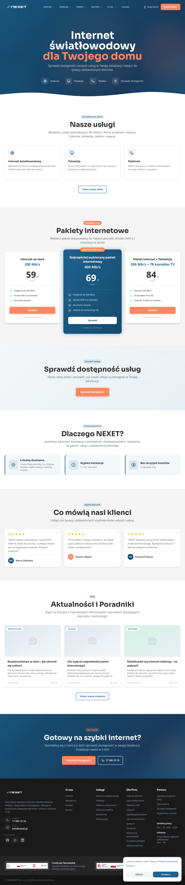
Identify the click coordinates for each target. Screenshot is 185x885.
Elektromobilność (134, 845)
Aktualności (70, 800)
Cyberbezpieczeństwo (136, 814)
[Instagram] (15, 840)
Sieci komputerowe (135, 819)
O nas (112, 6)
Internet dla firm (134, 796)
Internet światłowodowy (107, 796)
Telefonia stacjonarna (106, 805)
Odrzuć (139, 874)
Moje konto (150, 6)
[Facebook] (7, 840)
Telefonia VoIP (133, 805)
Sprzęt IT (130, 823)
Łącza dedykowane (135, 800)
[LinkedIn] (22, 840)
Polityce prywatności (168, 861)
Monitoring (101, 814)
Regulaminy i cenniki (166, 813)
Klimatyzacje (102, 819)
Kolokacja (131, 828)
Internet (48, 6)
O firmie (69, 796)
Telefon (81, 6)
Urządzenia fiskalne (135, 841)
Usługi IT (130, 809)
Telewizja (65, 6)
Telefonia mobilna (104, 809)
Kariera (68, 809)
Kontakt (126, 6)
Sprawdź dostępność (166, 808)
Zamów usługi (170, 7)
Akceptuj (165, 874)
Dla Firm (96, 6)
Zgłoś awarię (163, 804)
